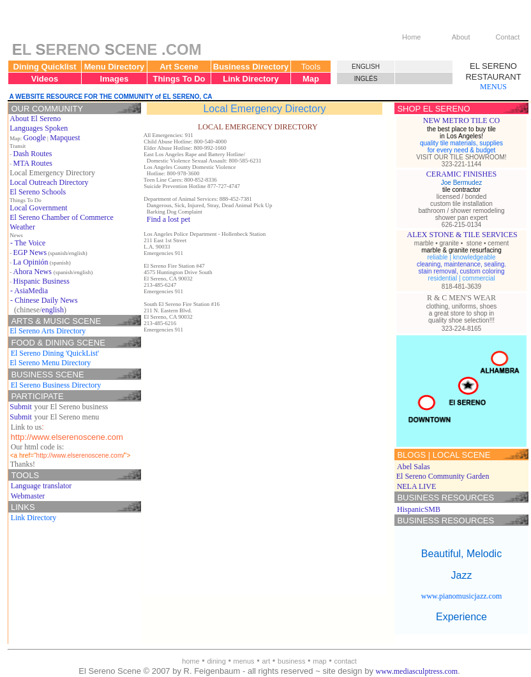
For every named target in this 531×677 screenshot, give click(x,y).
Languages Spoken (39, 128)
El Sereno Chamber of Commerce (62, 217)
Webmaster (28, 495)
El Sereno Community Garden (443, 476)
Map (311, 79)
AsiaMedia (31, 290)
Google (35, 137)
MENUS (493, 86)
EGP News (30, 252)
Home (411, 37)
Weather (22, 226)
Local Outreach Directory (49, 182)
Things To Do (179, 79)
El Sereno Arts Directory (48, 330)
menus (244, 661)
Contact (507, 37)
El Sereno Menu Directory (50, 362)
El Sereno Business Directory (56, 385)
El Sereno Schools (38, 191)
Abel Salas (413, 466)
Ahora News (32, 271)
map (319, 661)
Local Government (38, 207)
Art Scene (179, 66)
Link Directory (250, 79)
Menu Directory (114, 66)
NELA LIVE (417, 486)
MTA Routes (32, 163)
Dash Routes (32, 153)
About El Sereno (35, 118)
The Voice (30, 242)
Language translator (41, 485)
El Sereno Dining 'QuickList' (55, 353)
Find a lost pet (168, 219)
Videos (44, 79)
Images (114, 79)
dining (216, 661)
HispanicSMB (418, 509)
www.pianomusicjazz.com (461, 596)
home (191, 661)
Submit (21, 406)
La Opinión (31, 262)
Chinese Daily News (46, 300)
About (461, 37)
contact (345, 661)
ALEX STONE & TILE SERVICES (462, 234)
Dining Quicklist (45, 66)
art (266, 661)
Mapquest (65, 137)
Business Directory (251, 66)
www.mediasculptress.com (417, 671)
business (291, 661)
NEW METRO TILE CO (461, 120)
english (52, 309)
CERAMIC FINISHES (461, 174)
